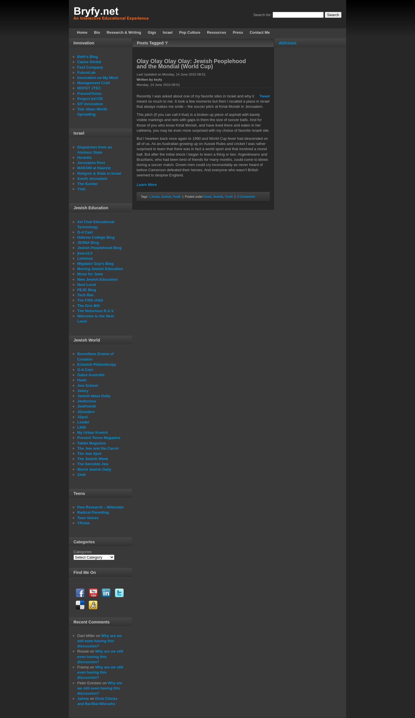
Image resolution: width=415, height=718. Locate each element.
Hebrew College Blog (96, 237)
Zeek (81, 474)
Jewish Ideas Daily (93, 396)
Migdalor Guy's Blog (95, 263)
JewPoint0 (86, 406)
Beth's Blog (87, 56)
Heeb (81, 380)
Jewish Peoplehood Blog (99, 248)
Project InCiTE (90, 99)
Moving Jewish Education (100, 269)
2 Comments (246, 196)
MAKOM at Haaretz (94, 168)
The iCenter (87, 184)
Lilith (81, 427)
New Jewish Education (97, 279)
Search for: (262, 15)
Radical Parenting (93, 512)
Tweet (264, 96)
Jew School (87, 385)
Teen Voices (88, 518)
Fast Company (90, 67)
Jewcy (82, 391)
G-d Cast (85, 232)
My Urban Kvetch (92, 432)
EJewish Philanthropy (96, 364)
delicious (288, 43)
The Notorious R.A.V (95, 311)
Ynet (81, 189)
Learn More (147, 184)
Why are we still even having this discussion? (99, 641)
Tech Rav (85, 295)
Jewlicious (86, 401)
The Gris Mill (88, 306)
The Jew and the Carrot (98, 448)
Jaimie (83, 698)
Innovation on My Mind (97, 78)
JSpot (82, 417)
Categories (82, 552)
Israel (155, 196)
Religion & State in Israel (99, 173)
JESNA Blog (88, 242)
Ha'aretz (84, 157)
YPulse (83, 523)
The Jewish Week (92, 459)
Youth (177, 196)
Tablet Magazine (91, 443)
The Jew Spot (89, 453)
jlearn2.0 (85, 253)
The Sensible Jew (92, 464)
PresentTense (89, 93)
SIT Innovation (90, 104)
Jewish (166, 196)
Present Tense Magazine (98, 438)
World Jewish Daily (94, 469)
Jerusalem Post (91, 163)
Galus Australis (91, 375)
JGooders (86, 412)
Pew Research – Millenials (100, 507)
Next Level (86, 284)
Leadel (83, 422)
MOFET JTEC (89, 88)
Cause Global (89, 62)
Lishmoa (85, 258)
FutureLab (86, 72)
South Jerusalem (92, 178)
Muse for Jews (90, 274)
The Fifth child (90, 300)
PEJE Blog (86, 290)
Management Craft (93, 83)
